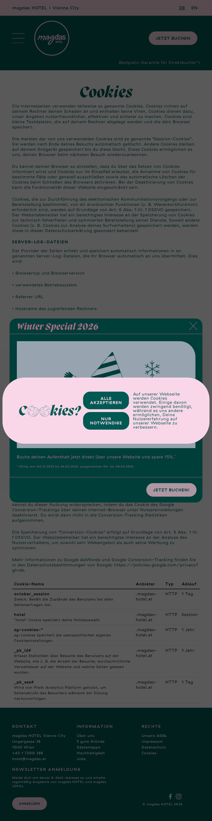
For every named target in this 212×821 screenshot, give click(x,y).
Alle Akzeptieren (106, 400)
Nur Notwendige (106, 421)
